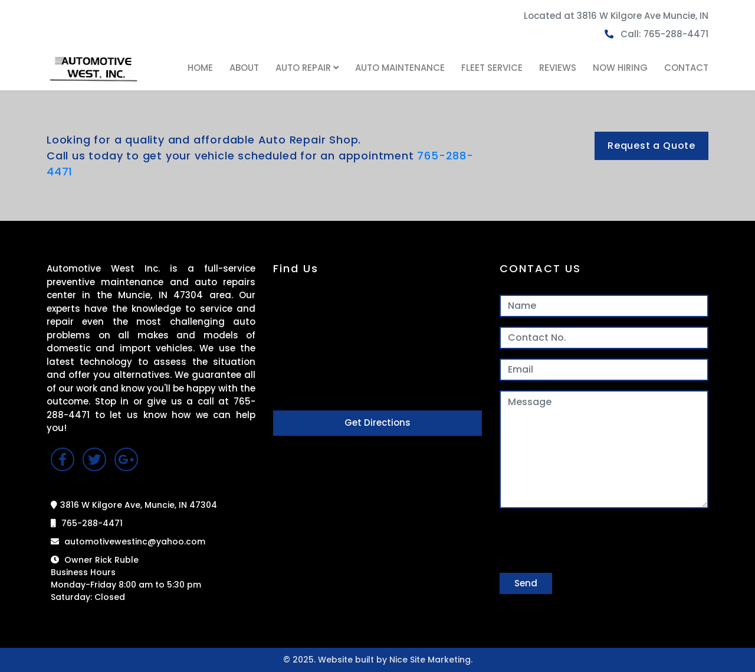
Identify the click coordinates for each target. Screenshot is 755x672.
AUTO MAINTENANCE (400, 67)
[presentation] (589, 541)
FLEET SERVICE (492, 67)
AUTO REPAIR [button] (307, 67)
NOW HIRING (620, 67)
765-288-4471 (87, 523)
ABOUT (244, 67)
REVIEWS (557, 67)
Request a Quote (651, 145)
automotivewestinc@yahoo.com (128, 541)
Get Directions (377, 422)
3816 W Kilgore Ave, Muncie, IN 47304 (134, 505)
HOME (200, 67)
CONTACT (686, 67)
